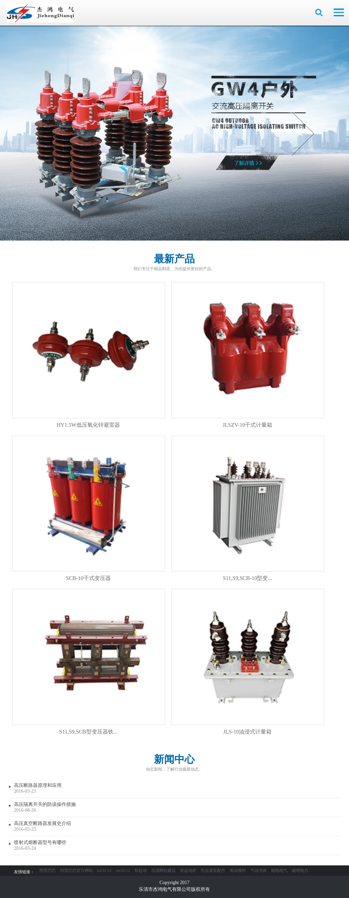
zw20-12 (123, 870)
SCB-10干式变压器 (88, 508)
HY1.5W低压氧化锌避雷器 (88, 354)
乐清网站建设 (163, 870)
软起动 (141, 870)
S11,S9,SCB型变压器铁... (88, 661)
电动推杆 (238, 870)
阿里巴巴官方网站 (76, 870)
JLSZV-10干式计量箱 (247, 354)
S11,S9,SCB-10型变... (247, 508)
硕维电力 (300, 870)
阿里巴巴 (47, 870)
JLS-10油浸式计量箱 (247, 661)
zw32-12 (104, 870)
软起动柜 (188, 870)
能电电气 (279, 870)
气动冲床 (258, 870)
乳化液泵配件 (213, 870)
